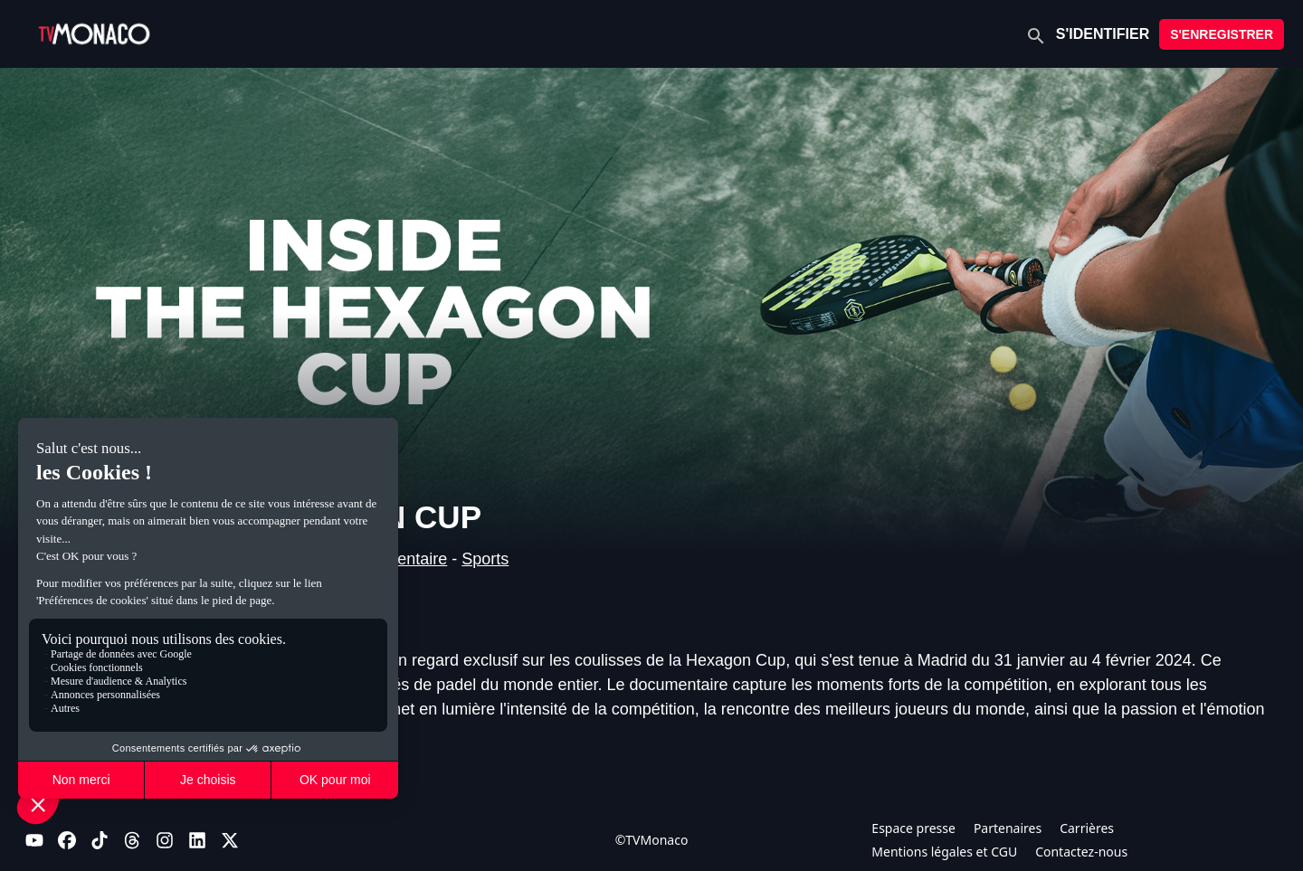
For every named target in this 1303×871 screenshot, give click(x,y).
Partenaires (1007, 828)
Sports (485, 559)
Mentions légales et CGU (944, 851)
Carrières (1087, 828)
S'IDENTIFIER (1102, 34)
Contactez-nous (1081, 851)
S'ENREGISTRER (1221, 34)
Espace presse (913, 828)
